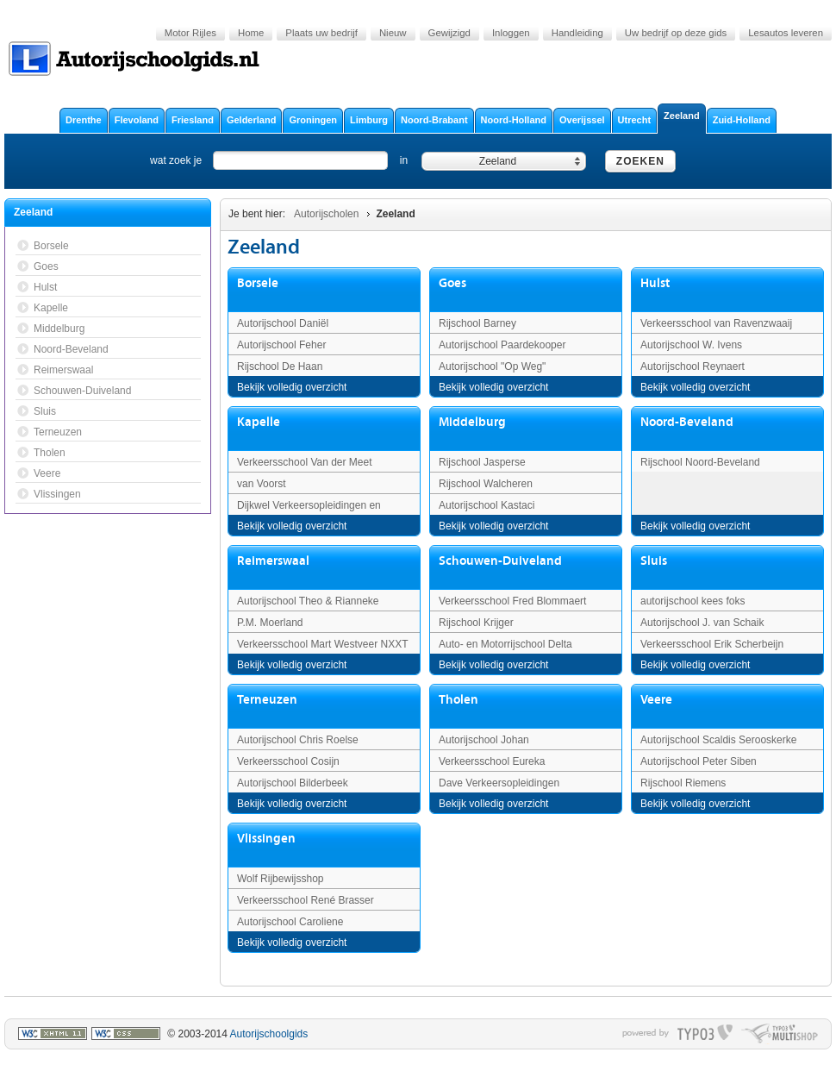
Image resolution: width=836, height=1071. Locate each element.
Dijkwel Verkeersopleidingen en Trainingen (309, 512)
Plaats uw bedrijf (321, 33)
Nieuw (393, 33)
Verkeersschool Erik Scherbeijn (711, 644)
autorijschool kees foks (692, 601)
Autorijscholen (326, 214)
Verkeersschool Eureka (492, 761)
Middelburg (472, 422)
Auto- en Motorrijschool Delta (505, 644)
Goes (452, 283)
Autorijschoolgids (269, 1034)
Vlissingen (266, 838)
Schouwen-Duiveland (500, 561)
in (404, 160)
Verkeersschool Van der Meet (304, 462)
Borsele (257, 283)
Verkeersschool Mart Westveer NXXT (323, 644)
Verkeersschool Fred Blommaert (512, 601)
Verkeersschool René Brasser (305, 900)
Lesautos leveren (785, 33)
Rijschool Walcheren (486, 484)
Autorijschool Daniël (282, 323)
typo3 (705, 1034)
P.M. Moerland (270, 623)
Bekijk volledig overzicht (291, 387)
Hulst (655, 283)
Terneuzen (267, 699)
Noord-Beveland (686, 422)
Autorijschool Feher (281, 345)
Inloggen (511, 33)
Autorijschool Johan (484, 740)
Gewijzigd (449, 33)
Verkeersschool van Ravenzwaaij (716, 323)
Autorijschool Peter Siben (698, 761)
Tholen (458, 699)
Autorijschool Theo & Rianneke (308, 601)
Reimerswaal (273, 561)
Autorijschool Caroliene (290, 922)
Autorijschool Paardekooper (502, 345)
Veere (656, 699)
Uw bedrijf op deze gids (676, 33)
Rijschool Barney (477, 323)
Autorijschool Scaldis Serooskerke (718, 740)
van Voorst (261, 484)
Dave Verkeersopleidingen (499, 783)
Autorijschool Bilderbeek (292, 783)
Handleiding (577, 33)
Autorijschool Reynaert (692, 366)
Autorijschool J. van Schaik (702, 623)
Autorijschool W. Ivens (691, 345)
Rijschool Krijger (476, 623)
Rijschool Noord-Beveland (700, 462)
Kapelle (258, 422)
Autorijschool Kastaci (486, 505)
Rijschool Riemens (683, 783)
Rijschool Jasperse (482, 462)
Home (251, 33)
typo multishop (779, 1034)
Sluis (653, 561)
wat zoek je (176, 160)
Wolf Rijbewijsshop (280, 879)
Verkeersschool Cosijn (288, 761)
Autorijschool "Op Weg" (492, 366)
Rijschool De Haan (279, 366)
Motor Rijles (190, 33)
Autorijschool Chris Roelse (298, 740)
